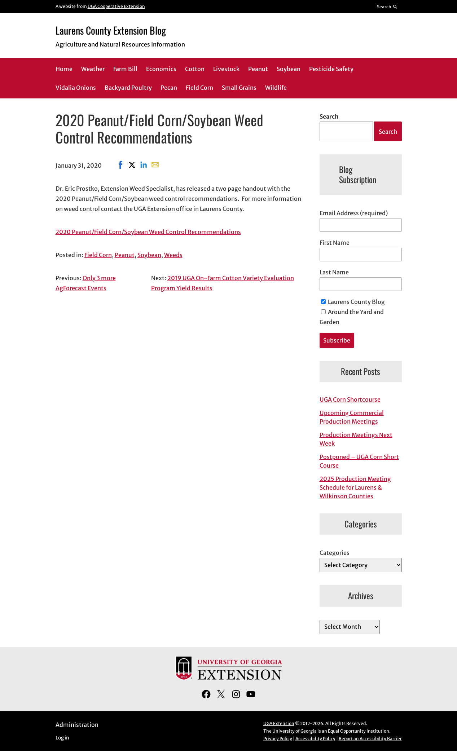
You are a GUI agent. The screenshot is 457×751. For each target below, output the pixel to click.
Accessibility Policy (315, 738)
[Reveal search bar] (387, 6)
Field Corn (98, 255)
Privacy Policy (277, 738)
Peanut (125, 255)
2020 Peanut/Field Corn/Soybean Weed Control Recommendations (148, 231)
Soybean (149, 255)
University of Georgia (294, 731)
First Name (335, 242)
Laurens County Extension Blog (111, 30)
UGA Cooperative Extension (116, 6)
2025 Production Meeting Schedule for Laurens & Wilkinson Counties (355, 487)
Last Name (334, 272)
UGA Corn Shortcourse (350, 399)
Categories (335, 552)
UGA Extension (278, 723)
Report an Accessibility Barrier (370, 738)
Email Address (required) (354, 213)
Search (329, 116)
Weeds (173, 255)
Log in (62, 738)
